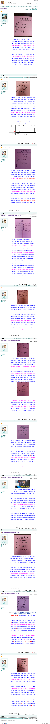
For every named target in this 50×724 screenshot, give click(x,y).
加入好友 (5, 21)
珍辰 (17, 3)
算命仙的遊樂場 (7, 2)
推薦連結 (22, 6)
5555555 (7, 3)
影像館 (18, 6)
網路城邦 (36, 0)
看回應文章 (26, 9)
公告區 (26, 6)
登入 (42, 723)
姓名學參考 (5, 8)
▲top (37, 720)
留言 (2, 21)
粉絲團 (2, 723)
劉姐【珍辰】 (14, 3)
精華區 (11, 6)
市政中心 (34, 6)
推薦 (36, 216)
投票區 (15, 6)
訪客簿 (29, 6)
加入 (44, 723)
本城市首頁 (3, 6)
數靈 (11, 3)
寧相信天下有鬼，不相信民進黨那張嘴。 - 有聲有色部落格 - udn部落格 (22, 612)
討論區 (7, 6)
